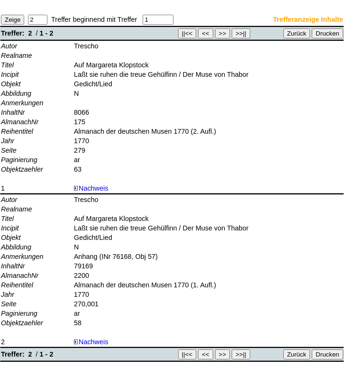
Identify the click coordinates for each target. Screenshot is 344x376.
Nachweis (91, 188)
